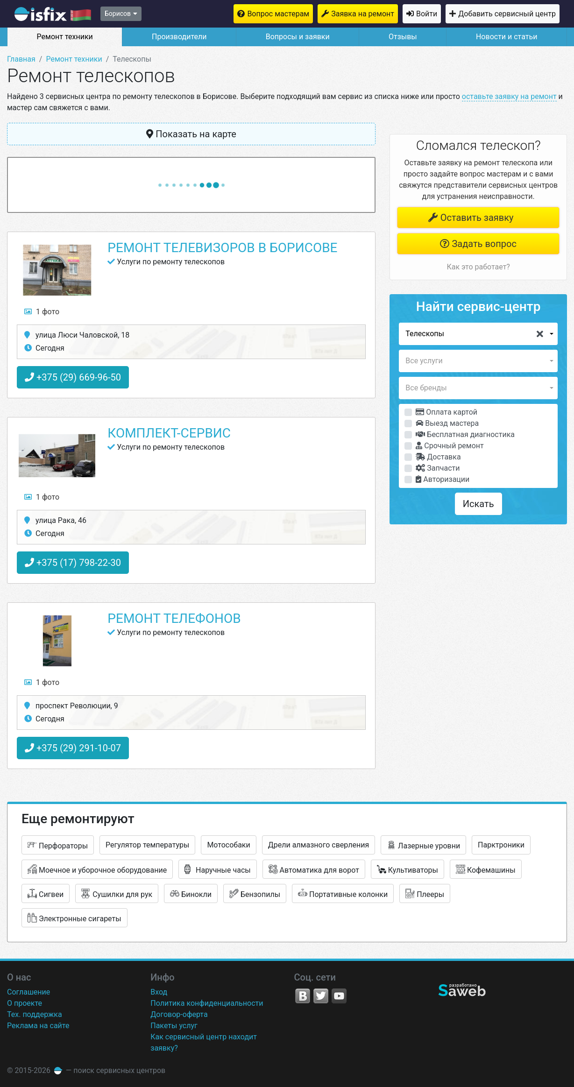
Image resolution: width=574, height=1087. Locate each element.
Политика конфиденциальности (206, 1003)
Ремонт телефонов (174, 618)
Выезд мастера (447, 423)
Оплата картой (446, 412)
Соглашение (28, 992)
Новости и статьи (506, 36)
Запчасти (438, 468)
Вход (158, 992)
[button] (478, 334)
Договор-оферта (178, 1014)
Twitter (320, 995)
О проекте (24, 1003)
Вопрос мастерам (278, 13)
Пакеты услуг (174, 1025)
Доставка (438, 456)
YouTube (339, 995)
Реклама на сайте (38, 1025)
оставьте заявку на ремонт (509, 96)
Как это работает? (478, 266)
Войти (426, 13)
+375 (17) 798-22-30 (73, 562)
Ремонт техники (65, 36)
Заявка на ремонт (362, 13)
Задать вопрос (478, 243)
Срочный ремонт (449, 445)
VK (302, 995)
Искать (478, 503)
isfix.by (52, 14)
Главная (21, 59)
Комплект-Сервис (169, 433)
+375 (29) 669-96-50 (73, 377)
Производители (179, 36)
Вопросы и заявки (298, 36)
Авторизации (442, 479)
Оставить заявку (471, 217)
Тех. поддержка (34, 1014)
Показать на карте (191, 134)
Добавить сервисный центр (507, 13)
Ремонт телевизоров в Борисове (222, 247)
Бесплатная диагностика (465, 434)
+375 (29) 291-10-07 (73, 748)
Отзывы (403, 36)
